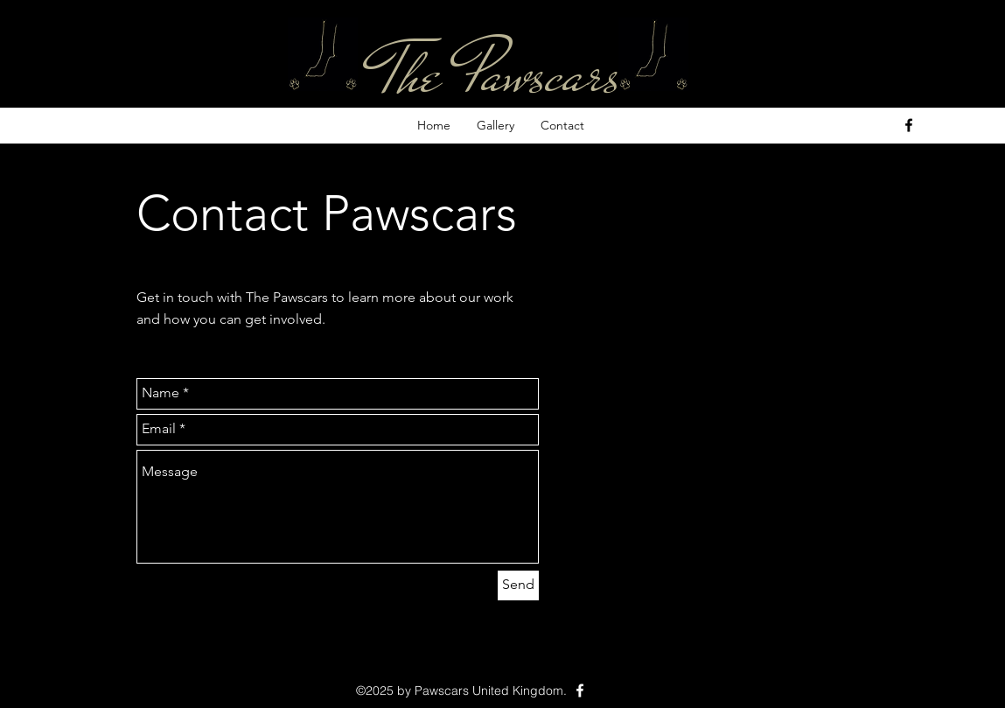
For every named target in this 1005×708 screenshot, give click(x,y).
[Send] (518, 585)
